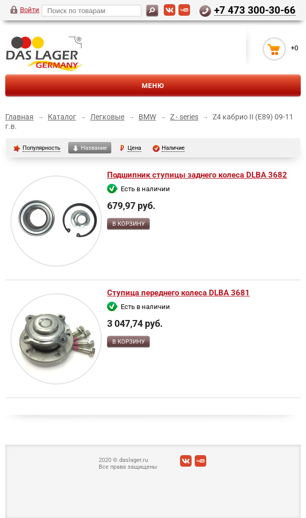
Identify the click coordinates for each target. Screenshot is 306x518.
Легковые (107, 117)
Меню (153, 86)
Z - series (184, 117)
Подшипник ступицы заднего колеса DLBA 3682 (197, 175)
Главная (19, 117)
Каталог (62, 117)
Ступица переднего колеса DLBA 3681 (178, 292)
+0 (294, 48)
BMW (147, 117)
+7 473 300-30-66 (255, 10)
